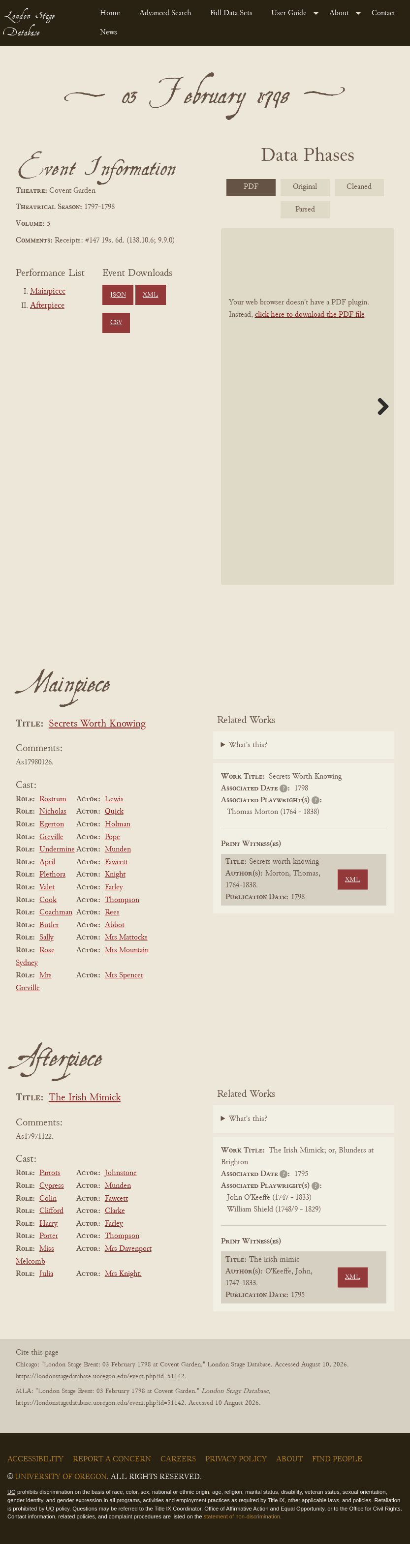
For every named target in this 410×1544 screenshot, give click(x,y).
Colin (48, 1199)
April (47, 862)
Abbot (115, 925)
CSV (116, 322)
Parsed (305, 209)
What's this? (248, 745)
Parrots (50, 1173)
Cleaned (359, 187)
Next (379, 406)
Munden (118, 849)
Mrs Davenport (128, 1249)
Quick (114, 812)
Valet (47, 887)
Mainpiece (47, 291)
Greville (51, 837)
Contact (383, 13)
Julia (46, 1274)
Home (110, 13)
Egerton (51, 824)
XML (150, 295)
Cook (48, 900)
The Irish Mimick (85, 1098)
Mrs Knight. (123, 1274)
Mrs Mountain (127, 950)
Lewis (114, 799)
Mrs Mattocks (126, 937)
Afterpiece (47, 306)
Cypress (51, 1186)
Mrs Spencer (124, 975)
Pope (112, 837)
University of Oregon (61, 1477)
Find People (337, 1459)
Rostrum (52, 799)
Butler (49, 925)
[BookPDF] (308, 406)
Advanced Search (165, 13)
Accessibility (35, 1459)
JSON (118, 295)
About (339, 13)
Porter (48, 1236)
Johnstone (121, 1173)
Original (305, 187)
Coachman (55, 912)
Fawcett (116, 862)
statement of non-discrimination (242, 1516)
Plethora (52, 874)
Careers (178, 1459)
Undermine (57, 849)
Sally (46, 937)
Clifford (51, 1211)
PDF (251, 187)
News (108, 32)
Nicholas (52, 812)
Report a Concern (112, 1459)
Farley (114, 887)
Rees (112, 912)
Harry (48, 1224)
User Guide (289, 13)
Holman (117, 824)
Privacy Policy (236, 1459)
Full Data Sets (231, 13)
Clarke (115, 1211)
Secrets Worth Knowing (97, 724)
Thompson (122, 900)
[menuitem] (111, 13)
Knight (115, 874)
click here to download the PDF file (310, 315)
